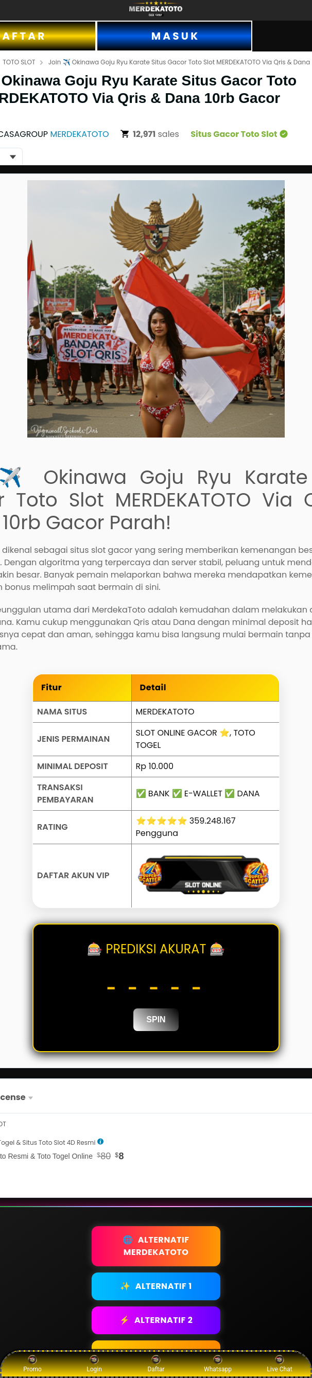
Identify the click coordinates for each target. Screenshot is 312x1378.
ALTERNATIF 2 (156, 1320)
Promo (32, 1363)
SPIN (155, 1019)
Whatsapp (218, 1363)
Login (94, 1363)
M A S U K (174, 36)
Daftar (155, 1363)
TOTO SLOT (19, 62)
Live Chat (279, 1363)
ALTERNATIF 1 (156, 1286)
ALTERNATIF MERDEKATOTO (156, 1246)
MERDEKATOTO (79, 134)
